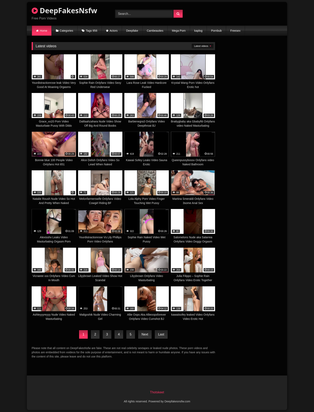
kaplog (198, 30)
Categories (66, 30)
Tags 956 (91, 30)
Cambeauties (155, 30)
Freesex (235, 30)
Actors (114, 30)
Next (145, 334)
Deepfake (132, 30)
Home (43, 30)
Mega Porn (178, 30)
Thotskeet (157, 392)
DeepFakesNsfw (64, 10)
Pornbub (216, 30)
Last (161, 334)
